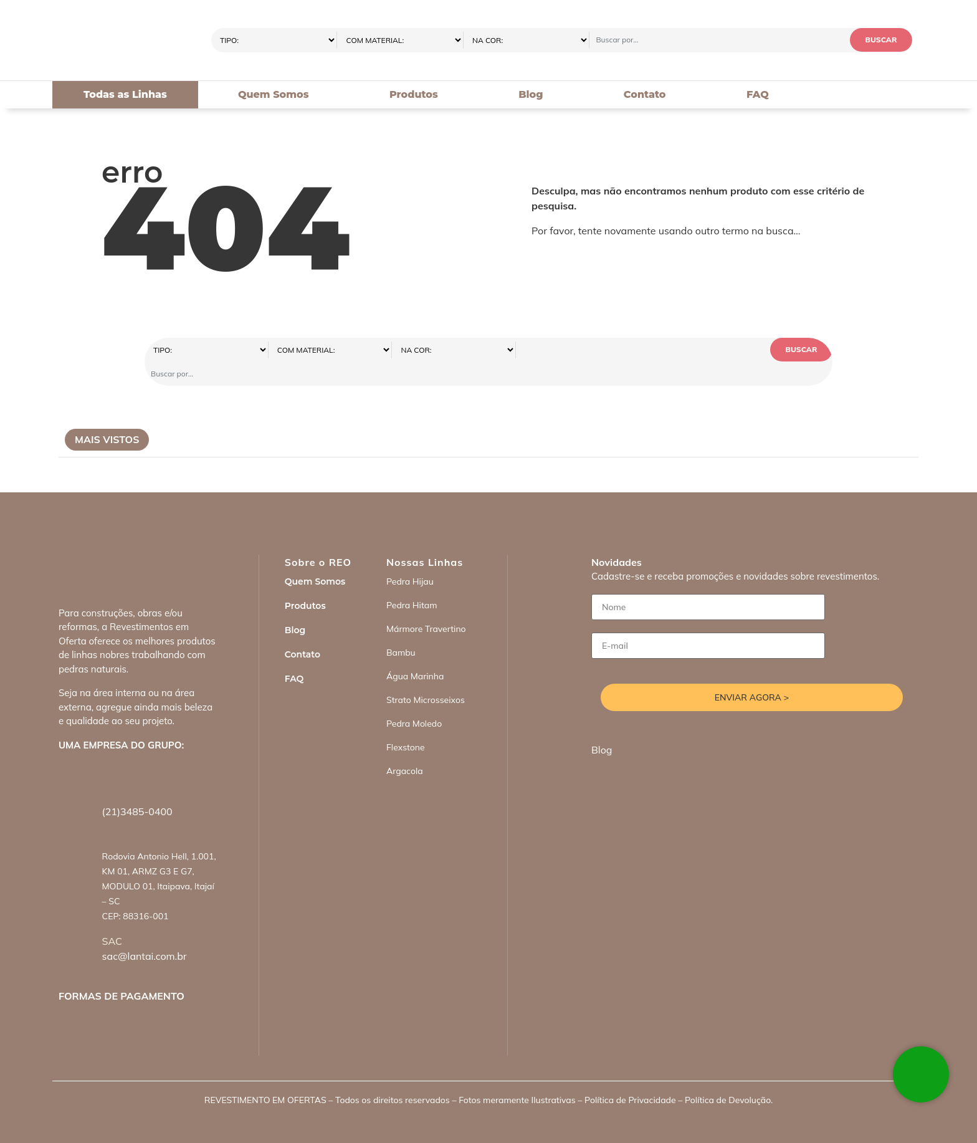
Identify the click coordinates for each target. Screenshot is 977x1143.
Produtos (413, 94)
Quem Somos (273, 94)
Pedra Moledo (414, 699)
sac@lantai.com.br (144, 932)
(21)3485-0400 (137, 788)
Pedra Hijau (410, 557)
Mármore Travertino (426, 605)
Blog (530, 94)
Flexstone (405, 723)
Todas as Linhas (125, 94)
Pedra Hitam (411, 581)
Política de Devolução (728, 1076)
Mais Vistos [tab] (107, 415)
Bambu (401, 628)
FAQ (757, 94)
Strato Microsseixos (425, 676)
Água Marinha (415, 652)
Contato (645, 94)
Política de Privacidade (629, 1076)
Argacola (404, 747)
